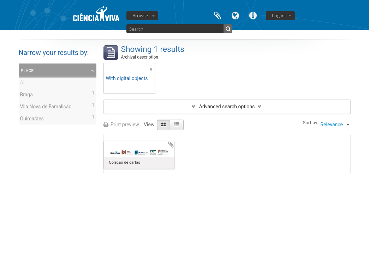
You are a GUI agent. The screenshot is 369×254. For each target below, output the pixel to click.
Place (27, 70)
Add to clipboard (170, 144)
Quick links (253, 15)
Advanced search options (227, 106)
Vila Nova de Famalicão (46, 107)
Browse (140, 15)
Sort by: (311, 122)
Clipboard (217, 15)
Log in (278, 15)
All (23, 83)
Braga (26, 95)
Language (235, 15)
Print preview (121, 124)
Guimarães (32, 119)
